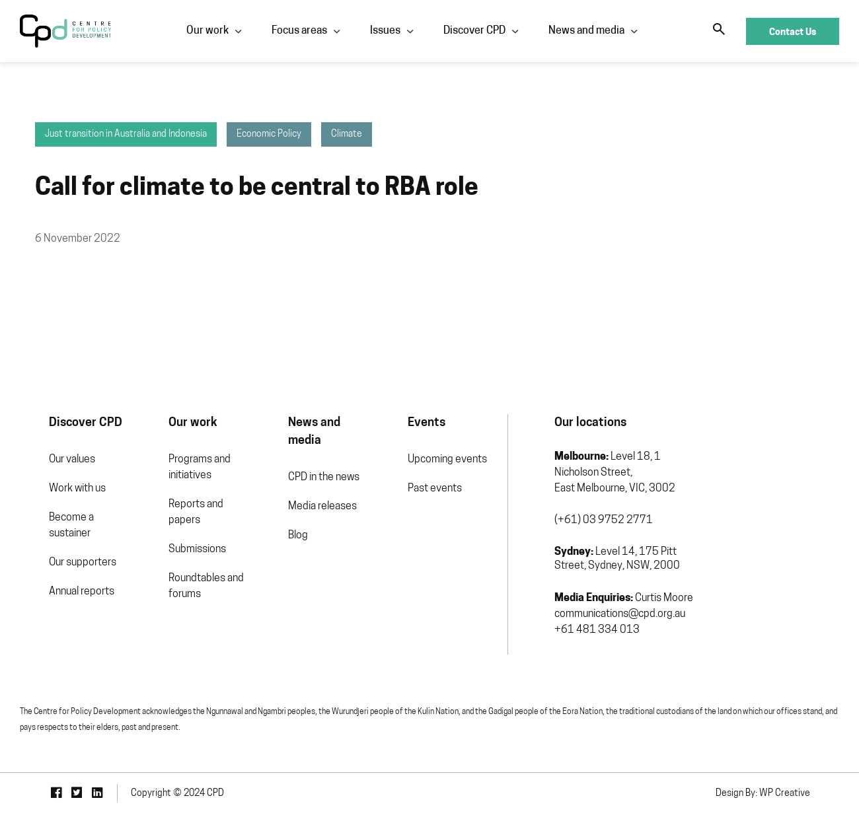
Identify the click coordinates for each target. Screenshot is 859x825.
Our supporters (53, 570)
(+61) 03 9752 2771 (607, 528)
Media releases (310, 496)
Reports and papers (175, 520)
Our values (43, 467)
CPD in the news (311, 467)
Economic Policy (240, 143)
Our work (206, 31)
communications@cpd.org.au (623, 622)
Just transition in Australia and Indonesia (97, 143)
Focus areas (298, 31)
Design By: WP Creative (792, 796)
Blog (285, 525)
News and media (585, 31)
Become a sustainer (42, 533)
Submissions (176, 557)
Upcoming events (443, 467)
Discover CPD (473, 31)
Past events (431, 496)
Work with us (48, 496)
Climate (318, 143)
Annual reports (52, 599)
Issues (384, 31)
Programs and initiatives (179, 475)
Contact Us (792, 31)
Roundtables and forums (185, 594)
